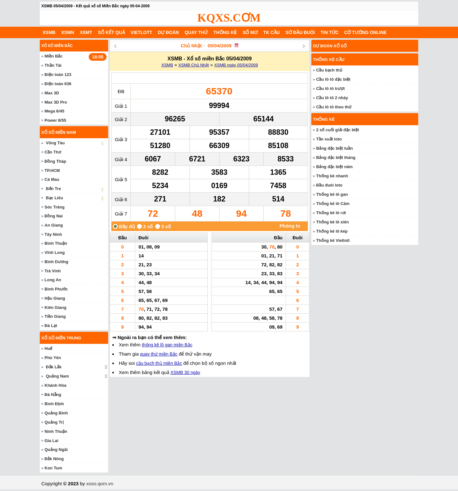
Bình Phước (56, 289)
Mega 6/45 (54, 111)
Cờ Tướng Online (365, 32)
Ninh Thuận (56, 431)
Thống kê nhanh (332, 176)
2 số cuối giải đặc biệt (337, 129)
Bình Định (54, 403)
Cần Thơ (53, 152)
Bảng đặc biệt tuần (334, 148)
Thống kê (225, 32)
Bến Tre (53, 188)
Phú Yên (53, 357)
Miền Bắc (54, 56)
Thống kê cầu (328, 59)
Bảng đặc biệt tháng (336, 157)
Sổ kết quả (111, 32)
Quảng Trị (54, 422)
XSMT (86, 32)
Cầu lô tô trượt (330, 88)
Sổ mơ (250, 32)
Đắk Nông (54, 458)
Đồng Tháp (55, 161)
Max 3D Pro (56, 102)
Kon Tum (53, 468)
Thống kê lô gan (332, 194)
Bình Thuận (56, 243)
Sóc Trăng (55, 207)
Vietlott (141, 32)
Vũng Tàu (55, 142)
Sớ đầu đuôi (300, 32)
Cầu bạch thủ (329, 70)
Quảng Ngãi (56, 449)
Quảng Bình (56, 413)
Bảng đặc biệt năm (334, 166)
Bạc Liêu (54, 197)
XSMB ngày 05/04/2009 (236, 65)
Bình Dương (56, 261)
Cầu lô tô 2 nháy (332, 97)
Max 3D (52, 93)
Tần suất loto (329, 139)
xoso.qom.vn (99, 483)
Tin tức (329, 32)
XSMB (49, 32)
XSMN (67, 32)
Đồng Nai (54, 216)
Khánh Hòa (55, 385)
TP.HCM (52, 170)
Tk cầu (271, 32)
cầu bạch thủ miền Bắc (159, 363)
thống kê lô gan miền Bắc (167, 344)
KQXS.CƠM (229, 18)
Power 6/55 (55, 120)
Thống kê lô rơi (331, 212)
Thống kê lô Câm (333, 203)
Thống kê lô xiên (332, 222)
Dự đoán (168, 32)
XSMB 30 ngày (185, 372)
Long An (53, 279)
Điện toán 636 (58, 83)
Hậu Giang (55, 298)
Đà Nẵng (53, 394)
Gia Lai (51, 440)
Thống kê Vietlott (333, 240)
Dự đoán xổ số (330, 46)
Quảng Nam (57, 376)
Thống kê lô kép (332, 231)
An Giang (54, 225)
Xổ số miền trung (61, 338)
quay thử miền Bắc (158, 354)
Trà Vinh (53, 271)
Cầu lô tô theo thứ (333, 107)
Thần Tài (53, 65)
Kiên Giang (55, 307)
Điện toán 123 (58, 74)
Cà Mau (52, 179)
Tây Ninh (53, 234)
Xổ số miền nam (58, 132)
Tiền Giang (55, 316)
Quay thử (195, 32)
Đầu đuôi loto (329, 185)
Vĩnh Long (55, 252)
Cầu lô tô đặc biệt (333, 79)
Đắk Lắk (53, 367)
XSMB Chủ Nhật (193, 65)
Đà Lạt (51, 325)
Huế (48, 348)
